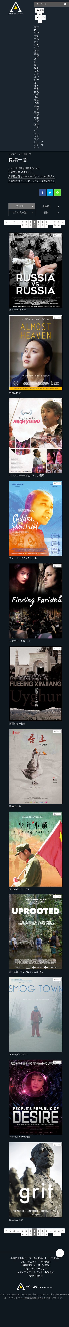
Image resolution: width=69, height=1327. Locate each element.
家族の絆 (36, 101)
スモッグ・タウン (18, 1054)
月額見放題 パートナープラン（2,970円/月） (31, 180)
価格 (51, 212)
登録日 (24, 206)
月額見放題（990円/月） (21, 172)
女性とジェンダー (36, 75)
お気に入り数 (23, 212)
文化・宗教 (36, 85)
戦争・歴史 (36, 65)
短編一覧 (36, 114)
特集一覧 (36, 37)
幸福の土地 (15, 806)
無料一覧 (36, 126)
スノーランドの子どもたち (23, 558)
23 (55, 223)
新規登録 (40, 12)
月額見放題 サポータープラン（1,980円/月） (31, 176)
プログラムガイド (30, 1261)
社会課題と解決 (36, 54)
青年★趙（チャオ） (19, 889)
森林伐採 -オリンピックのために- (26, 971)
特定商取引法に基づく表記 (36, 1265)
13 (26, 223)
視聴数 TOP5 (36, 30)
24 (59, 223)
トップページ (14, 154)
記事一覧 (36, 120)
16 (38, 223)
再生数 (50, 206)
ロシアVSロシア (17, 310)
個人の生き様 (36, 94)
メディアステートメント (30, 1272)
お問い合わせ (36, 1275)
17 (42, 223)
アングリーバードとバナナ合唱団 (26, 475)
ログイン (42, 19)
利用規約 (46, 1261)
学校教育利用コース (20, 1258)
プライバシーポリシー (35, 1268)
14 (30, 223)
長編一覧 (36, 107)
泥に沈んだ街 (16, 1219)
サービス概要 (52, 1258)
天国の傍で (15, 392)
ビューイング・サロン (38, 145)
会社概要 (38, 1258)
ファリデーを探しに (19, 640)
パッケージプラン (36, 134)
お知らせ (49, 1272)
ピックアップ (36, 45)
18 (46, 223)
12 (22, 223)
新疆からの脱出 (17, 723)
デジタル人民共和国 (19, 1137)
